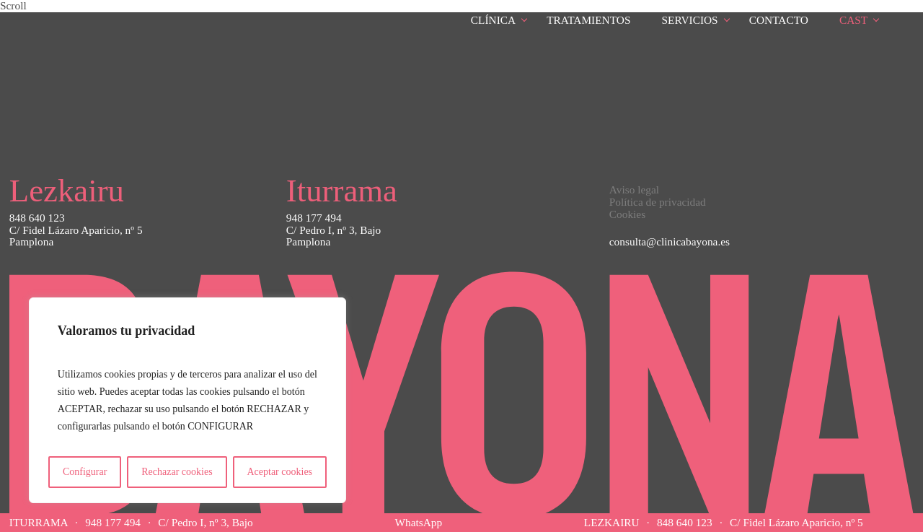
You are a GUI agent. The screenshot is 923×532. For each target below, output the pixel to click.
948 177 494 (113, 522)
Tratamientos (588, 20)
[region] (187, 400)
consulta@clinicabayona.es (669, 241)
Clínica (493, 20)
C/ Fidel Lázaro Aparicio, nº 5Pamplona (76, 236)
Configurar (85, 471)
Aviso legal (634, 190)
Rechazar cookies (176, 471)
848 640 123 (684, 522)
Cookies (627, 214)
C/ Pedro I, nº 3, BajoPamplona (333, 236)
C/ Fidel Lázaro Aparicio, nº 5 (796, 522)
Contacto (778, 19)
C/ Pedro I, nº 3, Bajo (205, 522)
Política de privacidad (657, 202)
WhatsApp (418, 522)
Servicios (690, 20)
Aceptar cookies (279, 471)
